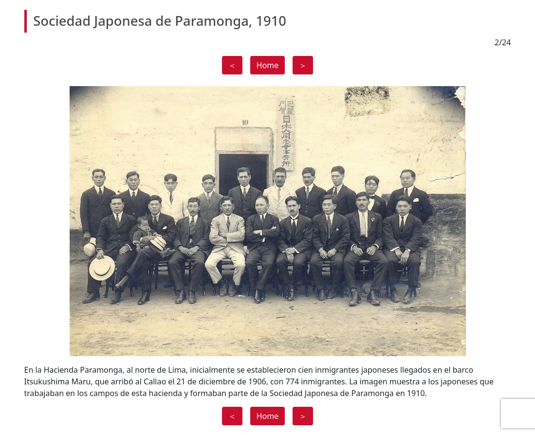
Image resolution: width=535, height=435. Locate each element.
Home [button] (268, 65)
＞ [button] (303, 65)
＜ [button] (232, 65)
